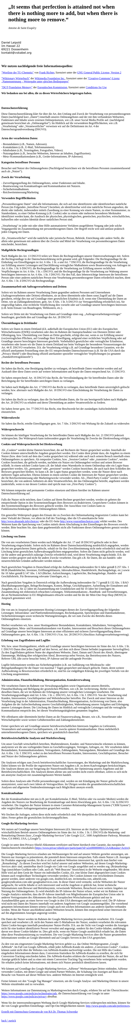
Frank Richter (46, 72)
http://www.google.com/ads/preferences (108, 1005)
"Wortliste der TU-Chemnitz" (17, 72)
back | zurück (8, 1020)
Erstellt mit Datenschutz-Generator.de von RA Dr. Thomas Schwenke (39, 1011)
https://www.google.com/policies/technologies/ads (29, 993)
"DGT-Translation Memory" (16, 87)
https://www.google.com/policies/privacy (24, 996)
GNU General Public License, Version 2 (99, 72)
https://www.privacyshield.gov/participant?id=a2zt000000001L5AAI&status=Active (82, 847)
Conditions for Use (96, 87)
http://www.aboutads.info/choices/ (20, 521)
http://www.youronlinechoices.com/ (80, 521)
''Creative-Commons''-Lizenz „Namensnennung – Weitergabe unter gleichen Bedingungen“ (60, 80)
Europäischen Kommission (52, 87)
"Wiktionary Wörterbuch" (15, 78)
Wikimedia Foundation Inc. (50, 78)
